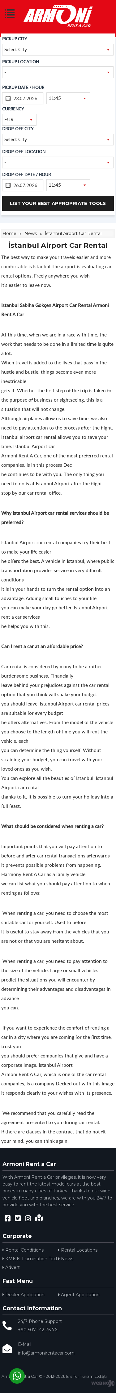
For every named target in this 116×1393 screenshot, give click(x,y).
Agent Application (79, 1294)
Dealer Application (23, 1294)
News (65, 1259)
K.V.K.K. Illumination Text (30, 1259)
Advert (11, 1267)
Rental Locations (77, 1250)
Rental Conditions (23, 1250)
